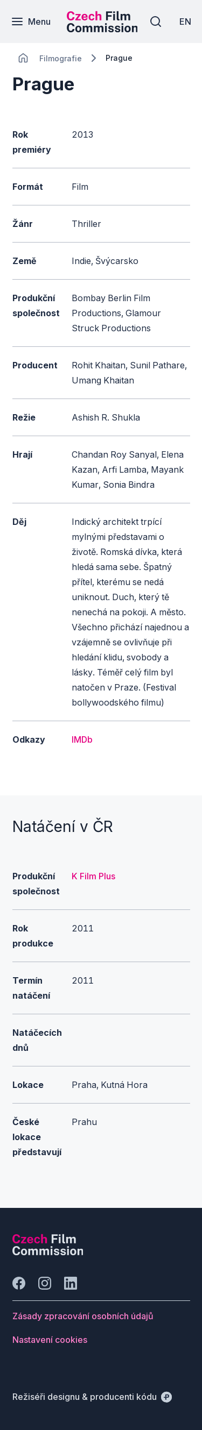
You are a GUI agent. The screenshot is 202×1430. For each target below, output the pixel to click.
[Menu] (30, 21)
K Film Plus (93, 876)
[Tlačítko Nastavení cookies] (49, 1339)
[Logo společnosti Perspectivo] (47, 1252)
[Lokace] (60, 58)
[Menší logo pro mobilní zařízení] (102, 29)
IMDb (82, 739)
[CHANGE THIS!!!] (23, 58)
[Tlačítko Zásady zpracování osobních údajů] (83, 1316)
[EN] (185, 21)
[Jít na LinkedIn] (70, 1283)
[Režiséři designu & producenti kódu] (92, 1396)
